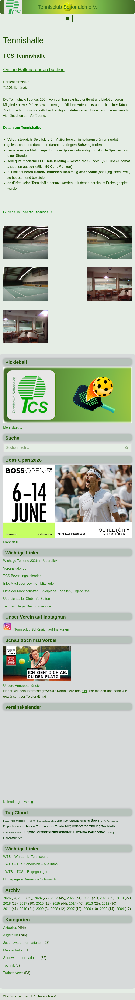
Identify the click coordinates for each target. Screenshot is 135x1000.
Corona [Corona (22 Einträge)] (41, 826)
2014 (73, 903)
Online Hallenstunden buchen (34, 69)
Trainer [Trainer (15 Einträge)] (31, 820)
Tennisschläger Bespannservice (27, 606)
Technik (9, 965)
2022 (71, 898)
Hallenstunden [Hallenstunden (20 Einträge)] (12, 838)
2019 (120, 898)
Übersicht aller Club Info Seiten (26, 598)
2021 (87, 898)
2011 (7, 909)
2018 (7, 903)
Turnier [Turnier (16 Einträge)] (59, 826)
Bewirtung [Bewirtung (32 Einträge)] (98, 821)
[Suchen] (62, 447)
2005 (103, 909)
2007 (71, 909)
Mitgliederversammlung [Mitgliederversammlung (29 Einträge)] (82, 826)
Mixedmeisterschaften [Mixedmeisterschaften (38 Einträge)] (54, 832)
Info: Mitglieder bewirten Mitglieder (29, 583)
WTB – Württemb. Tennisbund (25, 857)
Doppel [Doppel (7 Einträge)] (6, 821)
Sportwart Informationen (21, 958)
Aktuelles (10, 927)
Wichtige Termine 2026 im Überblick (30, 561)
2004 (120, 909)
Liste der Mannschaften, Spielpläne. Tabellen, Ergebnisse (46, 591)
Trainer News (13, 973)
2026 (7, 898)
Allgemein (10, 935)
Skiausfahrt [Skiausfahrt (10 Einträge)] (62, 821)
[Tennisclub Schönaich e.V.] (67, 7)
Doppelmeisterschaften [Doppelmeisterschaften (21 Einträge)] (19, 826)
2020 (103, 898)
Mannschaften (14, 950)
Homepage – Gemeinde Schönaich (29, 879)
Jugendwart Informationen (22, 942)
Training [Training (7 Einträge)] (110, 833)
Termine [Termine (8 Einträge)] (50, 826)
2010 (23, 909)
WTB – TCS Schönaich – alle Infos (31, 864)
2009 (40, 909)
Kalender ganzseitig (18, 802)
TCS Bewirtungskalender (22, 576)
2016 (40, 903)
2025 (21, 898)
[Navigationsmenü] (68, 18)
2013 (89, 903)
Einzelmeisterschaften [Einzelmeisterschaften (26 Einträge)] (89, 832)
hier (84, 691)
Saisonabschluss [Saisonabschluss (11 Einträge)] (12, 832)
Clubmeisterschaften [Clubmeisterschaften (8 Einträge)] (46, 821)
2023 (54, 898)
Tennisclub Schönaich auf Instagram (41, 629)
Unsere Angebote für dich (22, 685)
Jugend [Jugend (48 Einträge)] (28, 832)
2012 (105, 903)
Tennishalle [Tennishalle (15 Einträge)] (108, 826)
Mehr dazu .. (12, 427)
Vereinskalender (15, 568)
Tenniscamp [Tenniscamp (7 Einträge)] (112, 821)
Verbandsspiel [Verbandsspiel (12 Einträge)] (18, 820)
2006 (87, 909)
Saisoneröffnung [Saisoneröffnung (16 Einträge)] (79, 820)
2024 (38, 898)
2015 (56, 903)
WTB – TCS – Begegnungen (26, 872)
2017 (23, 903)
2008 (54, 909)
